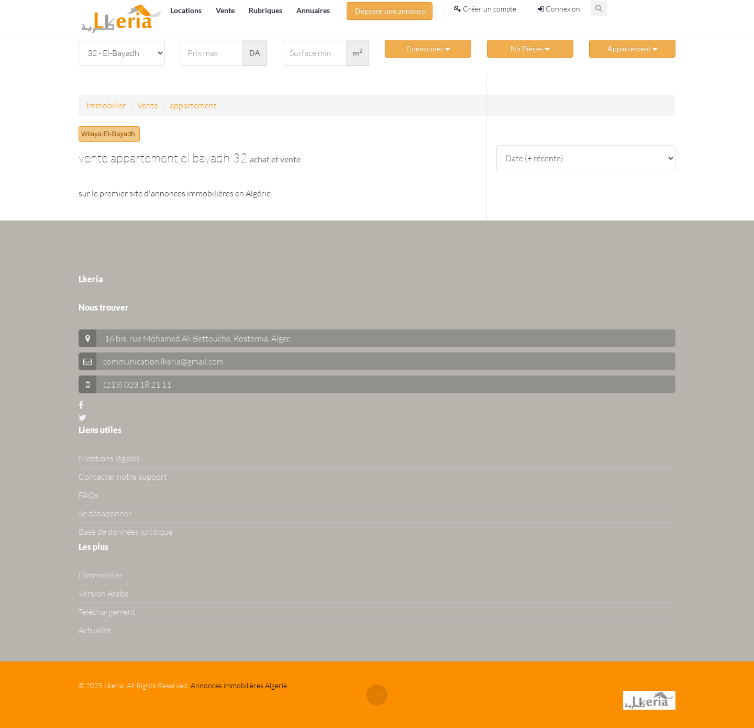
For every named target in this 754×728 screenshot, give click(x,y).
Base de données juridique (126, 531)
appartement (193, 105)
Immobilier (106, 105)
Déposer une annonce (389, 10)
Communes (428, 48)
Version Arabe (104, 593)
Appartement (632, 48)
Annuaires (313, 10)
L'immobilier (101, 575)
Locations (186, 10)
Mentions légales (109, 458)
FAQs (88, 495)
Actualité (95, 630)
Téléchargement (107, 611)
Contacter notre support (123, 476)
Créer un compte (485, 8)
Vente (226, 10)
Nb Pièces (530, 48)
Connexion (559, 8)
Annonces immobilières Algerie (239, 685)
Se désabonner (105, 513)
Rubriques (266, 10)
